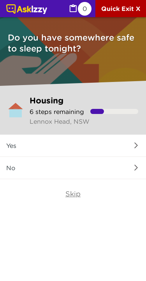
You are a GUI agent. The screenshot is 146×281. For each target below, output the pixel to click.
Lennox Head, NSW (60, 121)
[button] (73, 146)
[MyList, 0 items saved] (79, 9)
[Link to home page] (26, 10)
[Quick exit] (120, 8)
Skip (73, 193)
